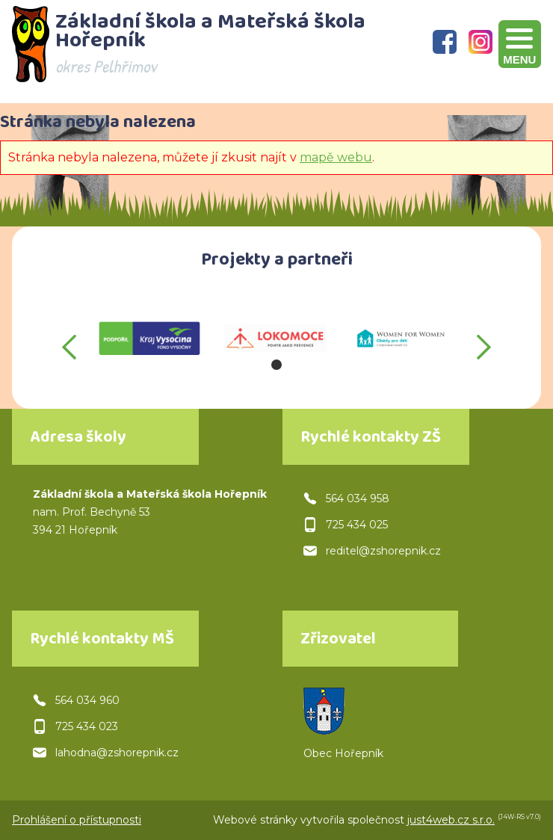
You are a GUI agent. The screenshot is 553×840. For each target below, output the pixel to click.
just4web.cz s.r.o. (451, 820)
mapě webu (336, 157)
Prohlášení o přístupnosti (76, 820)
